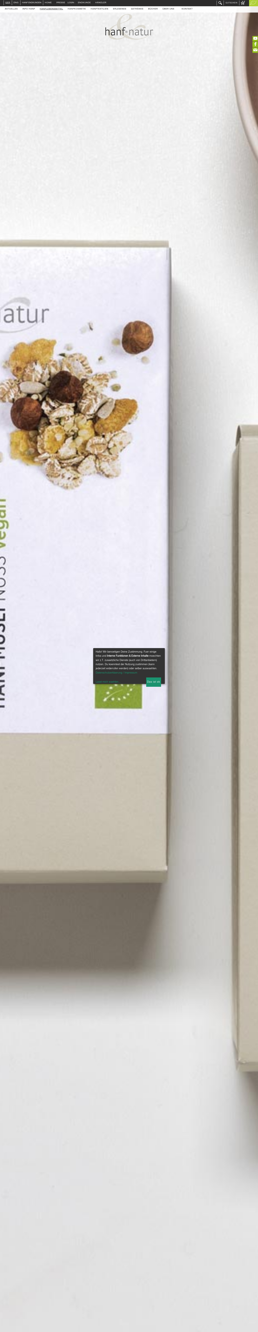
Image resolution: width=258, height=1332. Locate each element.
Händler (100, 3)
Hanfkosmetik (77, 9)
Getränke (137, 9)
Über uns (168, 9)
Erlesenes (119, 9)
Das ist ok (153, 682)
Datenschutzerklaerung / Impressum (116, 673)
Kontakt (187, 9)
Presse (60, 3)
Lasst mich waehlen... (108, 682)
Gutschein (231, 3)
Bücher (153, 9)
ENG (16, 3)
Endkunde (84, 3)
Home (48, 3)
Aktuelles (11, 9)
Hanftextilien (99, 9)
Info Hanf (28, 9)
